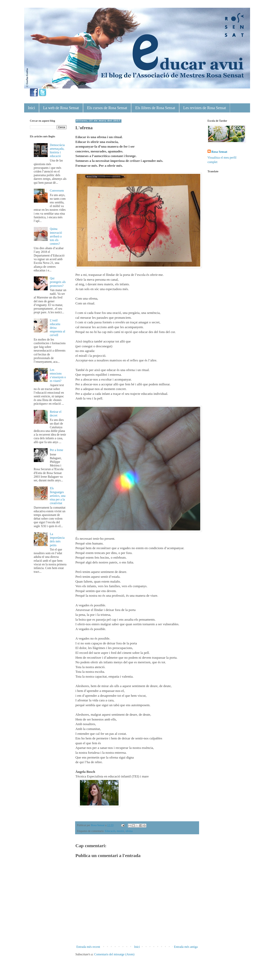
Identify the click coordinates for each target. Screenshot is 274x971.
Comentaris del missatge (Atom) (114, 954)
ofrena (129, 831)
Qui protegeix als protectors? (58, 282)
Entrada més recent (88, 946)
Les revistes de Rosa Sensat (204, 108)
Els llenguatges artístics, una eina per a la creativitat (57, 496)
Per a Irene (56, 450)
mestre (120, 831)
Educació (110, 831)
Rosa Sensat (219, 151)
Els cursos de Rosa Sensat (107, 108)
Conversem (57, 190)
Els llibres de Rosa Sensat (155, 108)
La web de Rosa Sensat (61, 108)
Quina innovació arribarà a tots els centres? (56, 236)
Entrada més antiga (186, 946)
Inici (31, 108)
